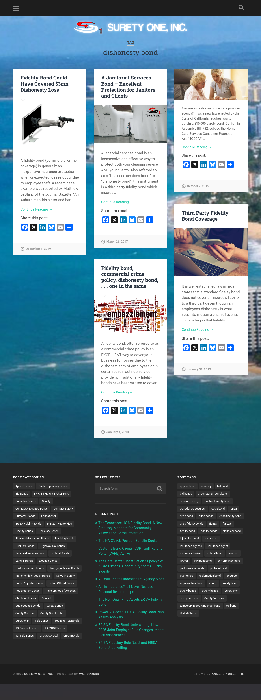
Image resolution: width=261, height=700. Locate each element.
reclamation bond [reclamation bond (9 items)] (192, 593)
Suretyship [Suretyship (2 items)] (54, 631)
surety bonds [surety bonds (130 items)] (189, 608)
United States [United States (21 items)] (189, 631)
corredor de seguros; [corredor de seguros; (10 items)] (194, 509)
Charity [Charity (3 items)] (49, 501)
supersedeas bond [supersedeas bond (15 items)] (192, 600)
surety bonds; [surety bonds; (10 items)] (213, 608)
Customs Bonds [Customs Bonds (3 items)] (26, 517)
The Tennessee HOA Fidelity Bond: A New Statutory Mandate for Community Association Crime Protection (131, 528)
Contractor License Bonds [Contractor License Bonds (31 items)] (33, 509)
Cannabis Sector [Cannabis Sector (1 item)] (26, 501)
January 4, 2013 (117, 432)
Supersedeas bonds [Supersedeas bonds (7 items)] (45, 616)
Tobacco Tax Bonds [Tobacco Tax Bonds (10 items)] (50, 639)
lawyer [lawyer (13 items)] (184, 570)
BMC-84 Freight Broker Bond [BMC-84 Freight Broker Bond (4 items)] (54, 494)
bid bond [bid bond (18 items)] (226, 486)
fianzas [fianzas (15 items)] (199, 532)
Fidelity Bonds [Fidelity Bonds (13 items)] (25, 532)
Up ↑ (244, 690)
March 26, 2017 (117, 242)
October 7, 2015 (198, 187)
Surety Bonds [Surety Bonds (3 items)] (24, 624)
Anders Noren (224, 690)
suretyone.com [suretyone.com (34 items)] (190, 616)
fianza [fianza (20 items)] (184, 532)
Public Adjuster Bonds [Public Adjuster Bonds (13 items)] (30, 593)
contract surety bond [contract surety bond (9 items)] (221, 501)
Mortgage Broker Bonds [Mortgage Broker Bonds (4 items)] (31, 578)
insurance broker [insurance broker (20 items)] (191, 562)
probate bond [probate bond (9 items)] (189, 585)
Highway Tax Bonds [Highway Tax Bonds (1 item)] (55, 547)
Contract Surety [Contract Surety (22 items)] (67, 509)
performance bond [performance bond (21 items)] (192, 578)
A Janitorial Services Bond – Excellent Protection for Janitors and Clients (128, 86)
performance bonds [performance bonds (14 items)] (224, 578)
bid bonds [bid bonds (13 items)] (186, 494)
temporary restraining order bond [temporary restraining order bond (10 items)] (202, 624)
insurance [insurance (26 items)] (213, 547)
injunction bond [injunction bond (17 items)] (190, 547)
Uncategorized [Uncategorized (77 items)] (51, 654)
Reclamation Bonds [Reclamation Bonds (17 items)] (28, 600)
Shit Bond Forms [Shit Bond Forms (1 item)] (65, 608)
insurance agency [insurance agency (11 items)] (192, 555)
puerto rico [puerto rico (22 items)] (211, 585)
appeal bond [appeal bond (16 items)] (188, 486)
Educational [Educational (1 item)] (51, 517)
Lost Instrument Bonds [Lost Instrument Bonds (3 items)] (31, 570)
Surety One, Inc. (38, 690)
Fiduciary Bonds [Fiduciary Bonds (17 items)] (52, 532)
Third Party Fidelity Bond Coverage (205, 215)
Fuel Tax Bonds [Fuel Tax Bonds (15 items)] (25, 547)
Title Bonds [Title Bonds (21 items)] (23, 639)
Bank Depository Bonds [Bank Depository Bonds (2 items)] (56, 486)
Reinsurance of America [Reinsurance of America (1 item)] (31, 608)
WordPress (89, 690)
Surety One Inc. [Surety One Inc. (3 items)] (50, 624)
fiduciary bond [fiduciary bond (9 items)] (214, 539)
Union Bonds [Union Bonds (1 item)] (24, 662)
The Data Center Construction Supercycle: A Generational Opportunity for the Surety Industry (131, 565)
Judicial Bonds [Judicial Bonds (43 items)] (64, 555)
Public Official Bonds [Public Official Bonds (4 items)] (65, 593)
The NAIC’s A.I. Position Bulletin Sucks (130, 540)
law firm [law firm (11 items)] (237, 562)
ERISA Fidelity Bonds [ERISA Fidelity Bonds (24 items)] (29, 524)
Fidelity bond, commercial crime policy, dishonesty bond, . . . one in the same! (129, 277)
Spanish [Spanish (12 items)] (20, 616)
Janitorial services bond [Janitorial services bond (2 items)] (31, 555)
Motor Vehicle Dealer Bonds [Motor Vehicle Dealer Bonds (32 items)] (34, 585)
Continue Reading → (37, 209)
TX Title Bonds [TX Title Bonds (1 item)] (25, 654)
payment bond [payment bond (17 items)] (205, 570)
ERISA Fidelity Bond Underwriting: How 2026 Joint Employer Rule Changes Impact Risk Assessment (130, 632)
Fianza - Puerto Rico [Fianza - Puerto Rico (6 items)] (63, 524)
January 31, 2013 (199, 370)
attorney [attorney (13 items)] (208, 486)
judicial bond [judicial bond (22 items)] (217, 562)
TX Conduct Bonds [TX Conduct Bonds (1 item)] (28, 646)
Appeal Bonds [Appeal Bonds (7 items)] (24, 486)
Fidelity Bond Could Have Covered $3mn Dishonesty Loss (44, 83)
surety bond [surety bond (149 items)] (234, 600)
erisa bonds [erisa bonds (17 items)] (208, 517)
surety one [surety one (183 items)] (235, 608)
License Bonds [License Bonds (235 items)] (51, 562)
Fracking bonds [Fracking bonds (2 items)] (69, 539)
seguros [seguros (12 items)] (215, 593)
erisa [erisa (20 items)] (238, 509)
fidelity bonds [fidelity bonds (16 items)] (189, 539)
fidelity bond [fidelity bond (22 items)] (219, 532)
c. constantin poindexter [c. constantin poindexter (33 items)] (215, 494)
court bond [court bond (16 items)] (221, 509)
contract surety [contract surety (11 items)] (190, 501)
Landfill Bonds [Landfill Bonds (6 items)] (25, 562)
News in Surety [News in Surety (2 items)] (69, 585)
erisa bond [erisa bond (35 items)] (187, 517)
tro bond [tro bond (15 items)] (237, 624)
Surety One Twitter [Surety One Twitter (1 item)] (28, 631)
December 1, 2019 (38, 249)
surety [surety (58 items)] (215, 600)
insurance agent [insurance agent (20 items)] (221, 555)
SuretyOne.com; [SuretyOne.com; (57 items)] (217, 616)
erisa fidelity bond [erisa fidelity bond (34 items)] (192, 524)
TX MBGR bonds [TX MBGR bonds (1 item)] (58, 646)
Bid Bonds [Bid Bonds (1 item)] (22, 494)
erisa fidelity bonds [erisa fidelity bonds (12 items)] (222, 524)
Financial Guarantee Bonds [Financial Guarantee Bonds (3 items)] (33, 539)
